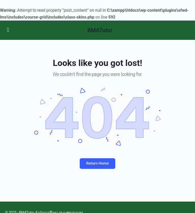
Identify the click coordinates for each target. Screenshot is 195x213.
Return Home (97, 163)
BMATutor (99, 30)
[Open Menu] (8, 29)
